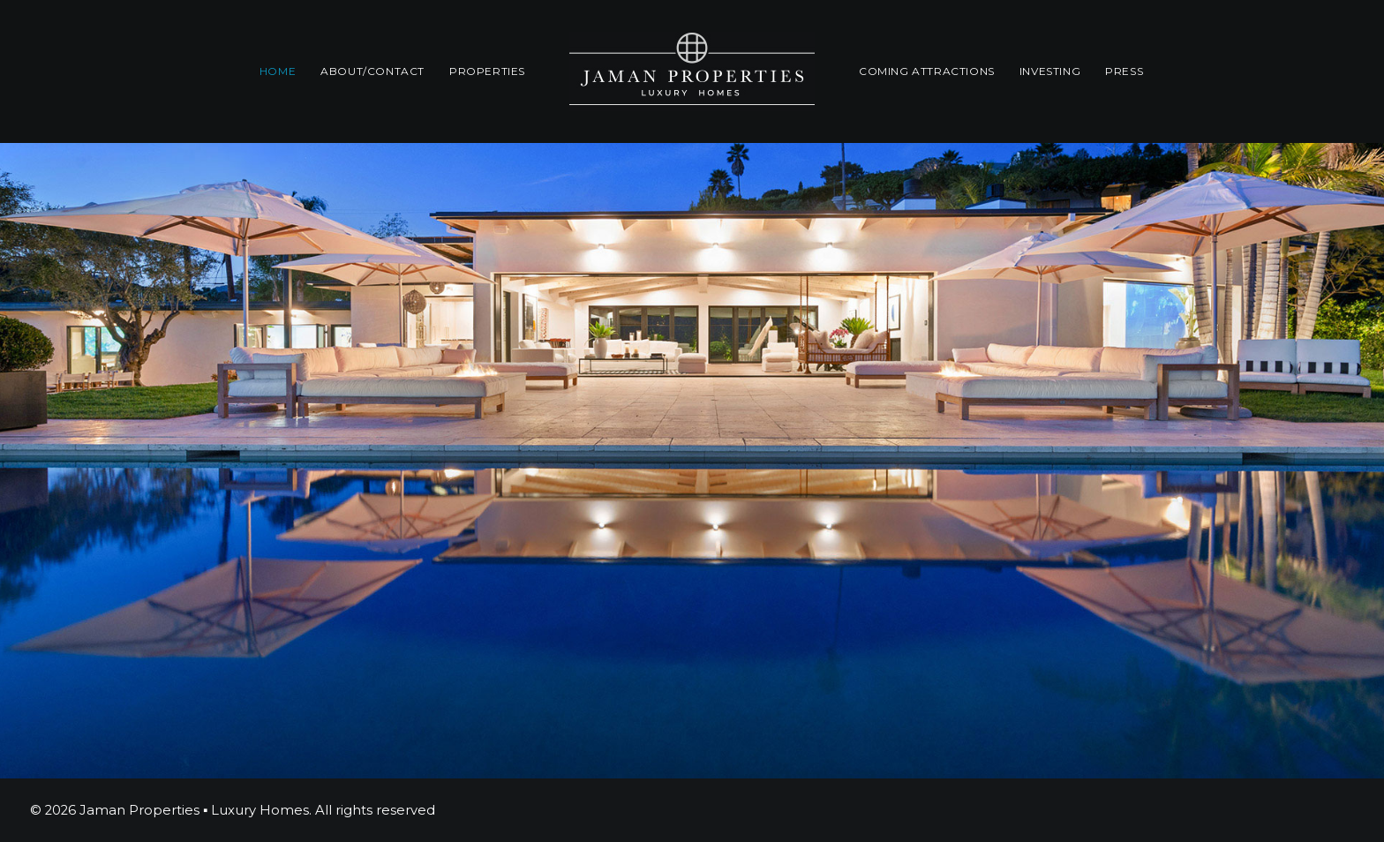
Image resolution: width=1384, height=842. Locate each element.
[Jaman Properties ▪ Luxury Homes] (692, 71)
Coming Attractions (927, 71)
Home (278, 71)
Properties (487, 71)
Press (1124, 71)
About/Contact (372, 71)
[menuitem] (277, 71)
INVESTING (1049, 71)
